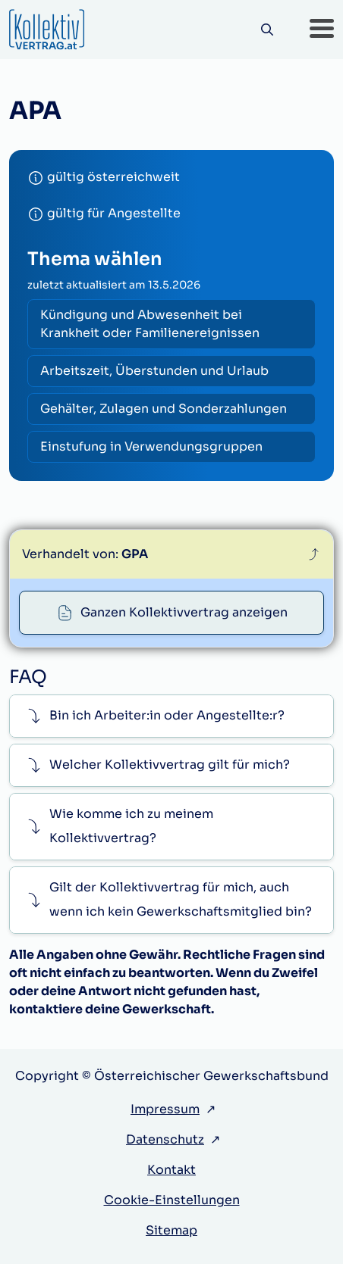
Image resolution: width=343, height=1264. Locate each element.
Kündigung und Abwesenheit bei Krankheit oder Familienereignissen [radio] (150, 324)
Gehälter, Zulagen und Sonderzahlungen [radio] (163, 409)
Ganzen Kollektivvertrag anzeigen (184, 612)
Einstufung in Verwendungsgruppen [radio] (151, 446)
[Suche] (266, 29)
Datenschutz (165, 1139)
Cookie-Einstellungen (172, 1200)
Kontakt (171, 1170)
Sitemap (171, 1230)
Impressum (165, 1109)
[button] (322, 29)
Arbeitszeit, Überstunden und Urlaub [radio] (154, 371)
